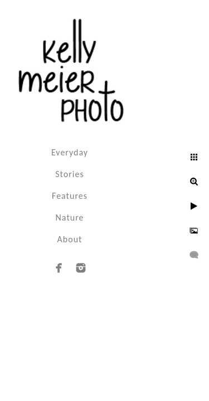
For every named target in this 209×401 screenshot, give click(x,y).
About (69, 239)
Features (70, 195)
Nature (70, 217)
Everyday (69, 152)
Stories (69, 174)
